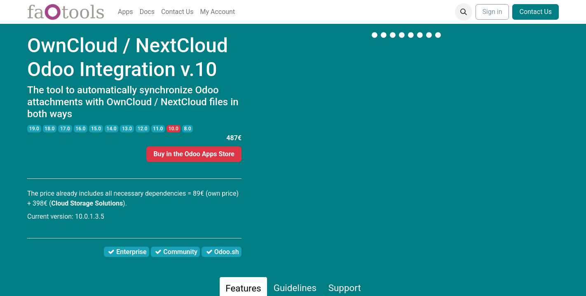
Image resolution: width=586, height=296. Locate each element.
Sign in (492, 12)
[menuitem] (125, 12)
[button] (463, 12)
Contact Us (535, 12)
